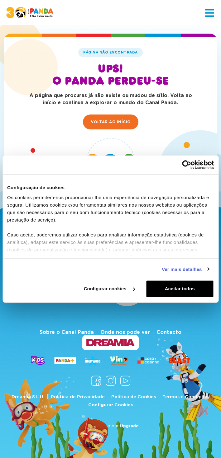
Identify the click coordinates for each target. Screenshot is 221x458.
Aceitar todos (180, 288)
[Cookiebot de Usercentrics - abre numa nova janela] (186, 165)
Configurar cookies (109, 288)
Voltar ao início (111, 121)
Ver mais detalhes (182, 269)
